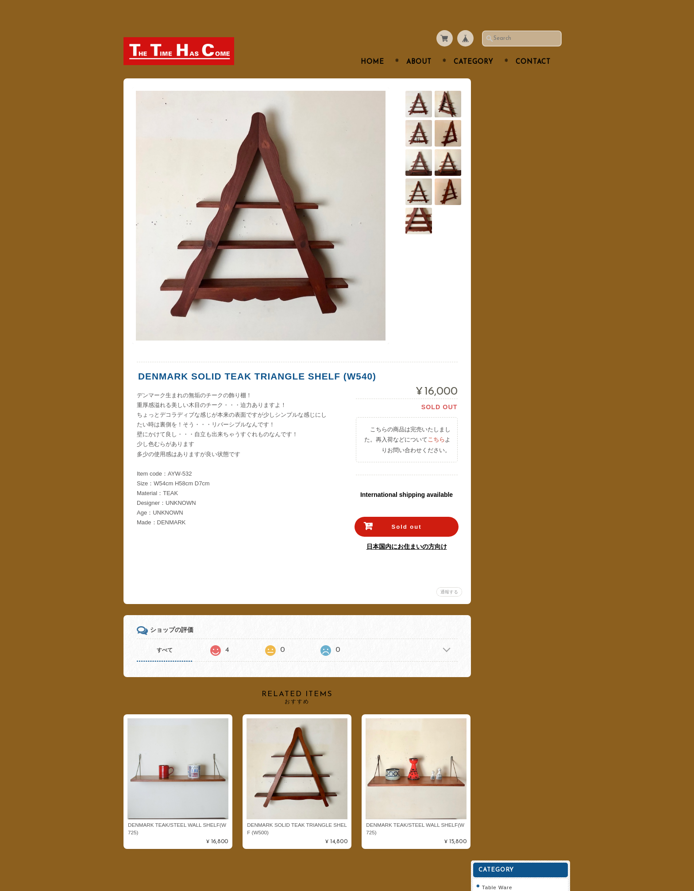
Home (372, 45)
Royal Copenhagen (514, 280)
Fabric (497, 245)
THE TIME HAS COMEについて (525, 407)
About (419, 45)
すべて (165, 633)
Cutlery (498, 105)
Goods (497, 228)
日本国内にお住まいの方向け (404, 529)
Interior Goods (508, 158)
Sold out (404, 509)
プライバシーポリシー (517, 446)
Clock (496, 210)
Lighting (499, 175)
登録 (524, 555)
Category (474, 45)
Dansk (497, 298)
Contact (533, 45)
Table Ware (504, 88)
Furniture (501, 193)
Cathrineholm (507, 315)
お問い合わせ (507, 428)
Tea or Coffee (507, 123)
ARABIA (499, 263)
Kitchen (499, 140)
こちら (434, 422)
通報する (447, 574)
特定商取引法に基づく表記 (523, 463)
